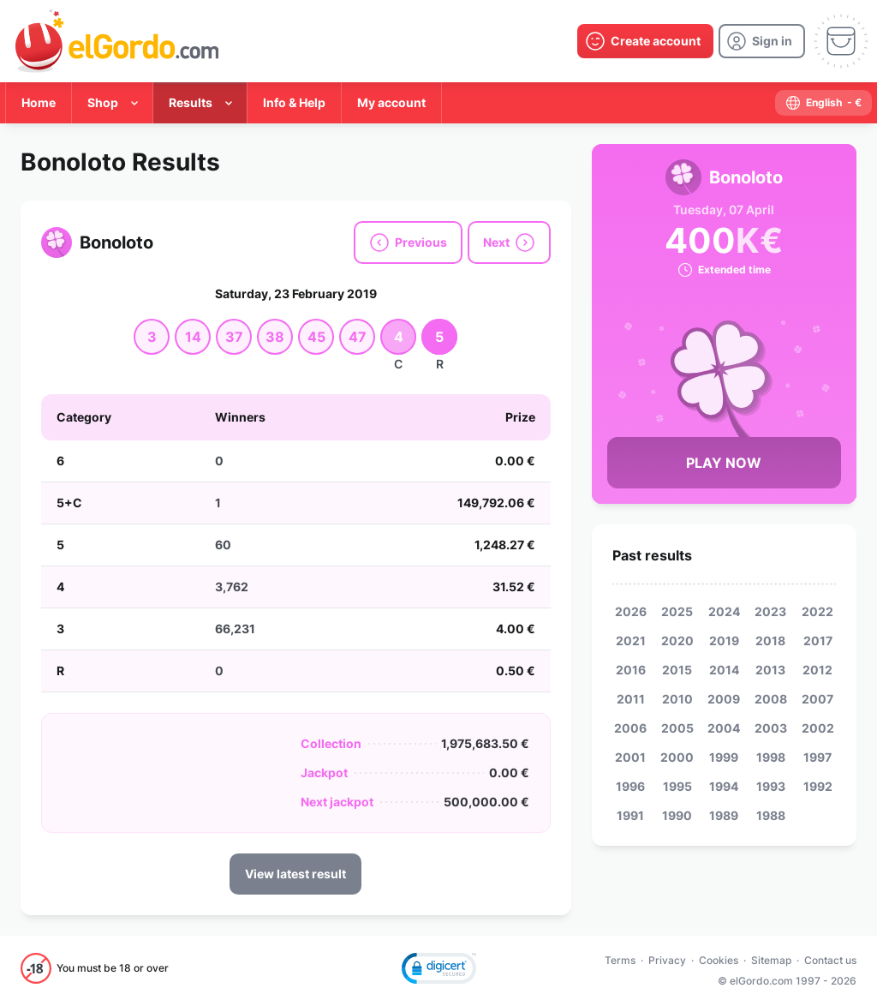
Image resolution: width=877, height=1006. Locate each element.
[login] (762, 41)
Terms (620, 960)
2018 (770, 640)
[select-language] (823, 103)
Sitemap (771, 960)
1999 (723, 757)
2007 (817, 699)
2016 (631, 669)
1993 (770, 786)
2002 (818, 728)
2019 (724, 640)
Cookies (718, 960)
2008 (771, 699)
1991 (630, 815)
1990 (677, 815)
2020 (677, 640)
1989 (723, 815)
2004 (723, 728)
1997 (817, 757)
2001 (630, 757)
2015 (677, 669)
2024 (724, 611)
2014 (724, 669)
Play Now (723, 462)
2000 (677, 757)
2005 (677, 728)
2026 (631, 611)
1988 (770, 815)
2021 (631, 640)
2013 (770, 669)
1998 (770, 757)
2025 (677, 611)
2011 (631, 699)
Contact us (830, 960)
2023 (770, 611)
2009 (723, 699)
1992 (817, 786)
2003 (771, 728)
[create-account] (645, 41)
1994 (723, 786)
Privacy (667, 960)
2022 (817, 611)
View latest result (295, 873)
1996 (630, 786)
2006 (630, 728)
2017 (817, 640)
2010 (677, 699)
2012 (817, 669)
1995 (677, 786)
